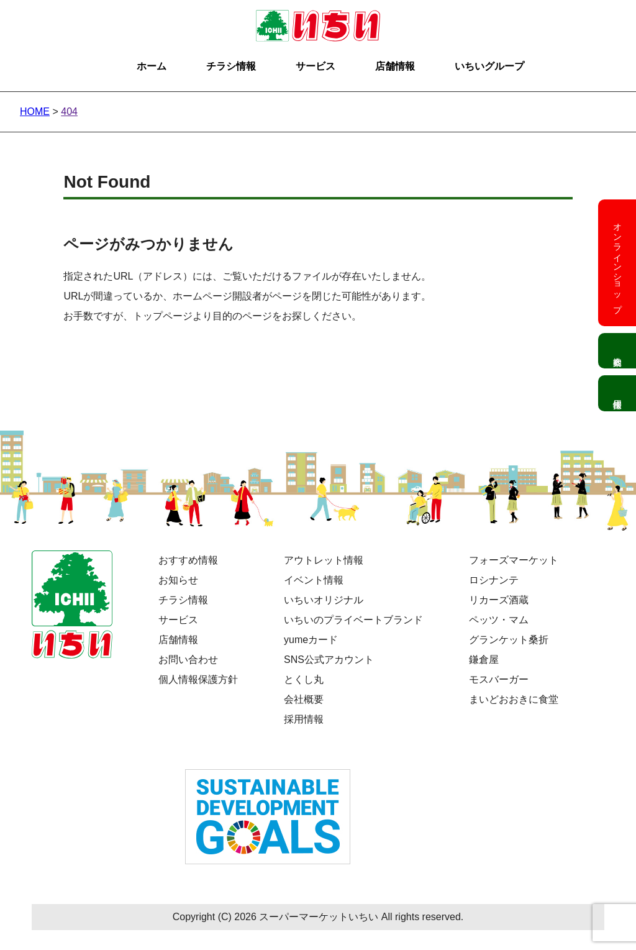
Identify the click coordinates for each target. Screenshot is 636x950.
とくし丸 (304, 679)
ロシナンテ (494, 580)
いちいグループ (489, 66)
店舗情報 (395, 66)
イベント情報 (313, 580)
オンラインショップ (617, 262)
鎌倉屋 (484, 659)
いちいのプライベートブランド (353, 619)
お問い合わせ (188, 659)
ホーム (151, 66)
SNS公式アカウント (329, 659)
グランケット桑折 (508, 639)
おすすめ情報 (188, 560)
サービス (315, 66)
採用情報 (304, 719)
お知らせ (178, 580)
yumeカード (311, 639)
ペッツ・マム (499, 619)
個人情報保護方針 (198, 679)
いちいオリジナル (323, 600)
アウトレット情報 (323, 560)
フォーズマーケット (513, 560)
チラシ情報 (231, 66)
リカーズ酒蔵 (499, 600)
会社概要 (304, 699)
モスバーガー (499, 679)
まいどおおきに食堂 (513, 699)
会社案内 (617, 351)
